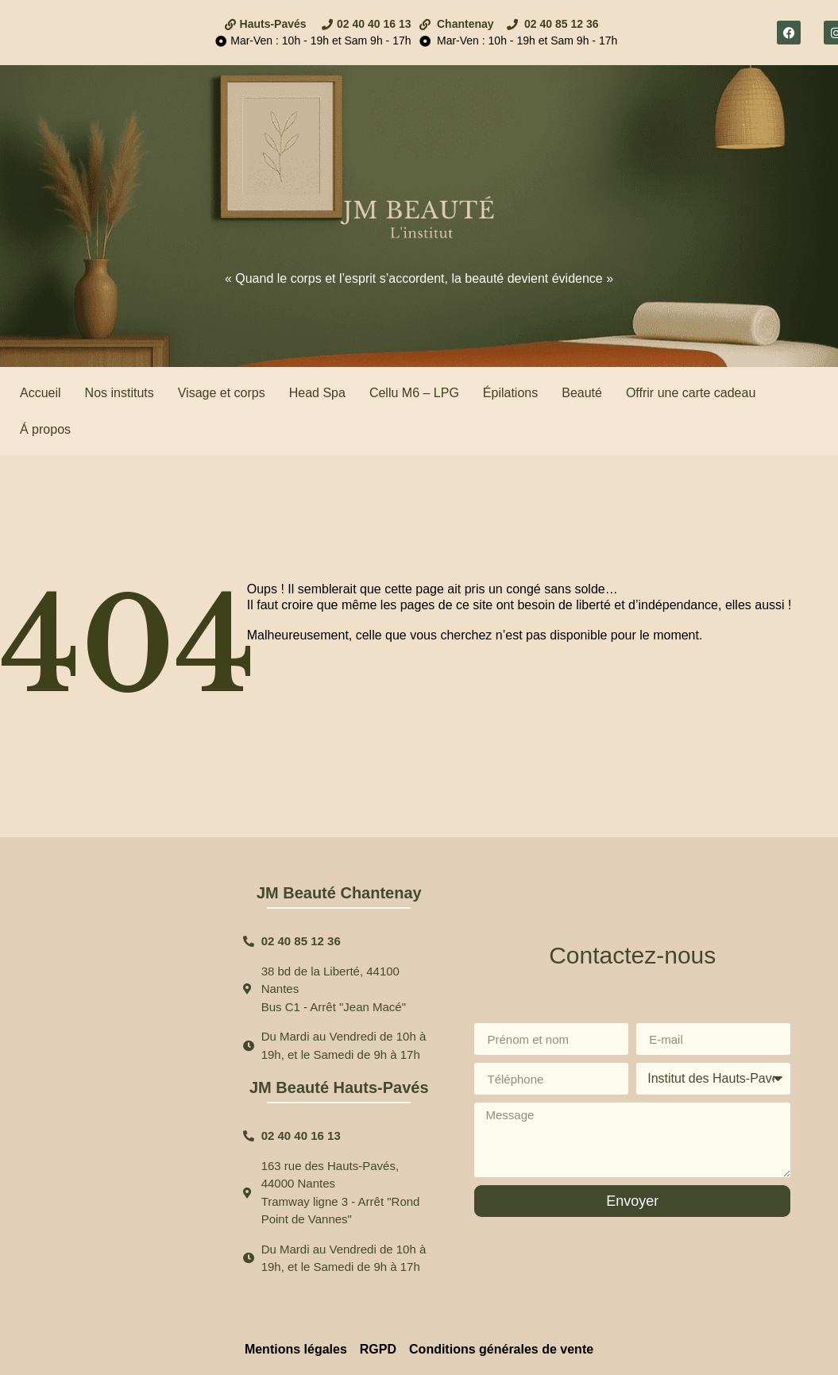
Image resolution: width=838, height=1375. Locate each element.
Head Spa (317, 393)
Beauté (582, 393)
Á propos (45, 429)
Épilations (510, 393)
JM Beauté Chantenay (339, 893)
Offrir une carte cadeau (690, 393)
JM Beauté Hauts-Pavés (339, 1087)
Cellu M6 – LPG (414, 393)
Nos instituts (119, 393)
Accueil (40, 393)
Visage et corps (221, 393)
